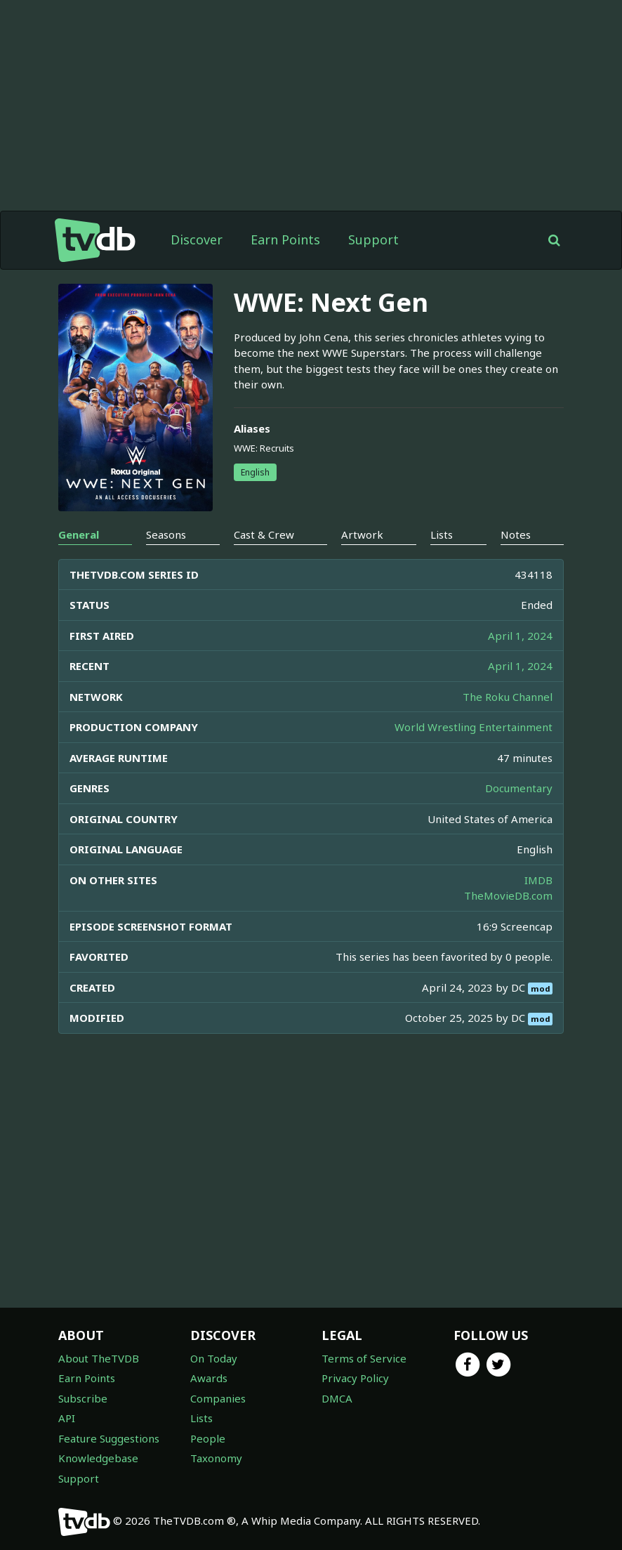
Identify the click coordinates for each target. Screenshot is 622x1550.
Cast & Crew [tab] (264, 534)
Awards (208, 1378)
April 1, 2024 (520, 636)
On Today (213, 1358)
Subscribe (82, 1398)
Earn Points (285, 239)
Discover (197, 239)
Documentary (518, 788)
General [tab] (78, 534)
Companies (218, 1398)
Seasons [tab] (166, 534)
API (66, 1418)
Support (373, 239)
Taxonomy (216, 1458)
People (207, 1438)
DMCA (337, 1398)
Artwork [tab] (362, 534)
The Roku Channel (507, 697)
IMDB (538, 880)
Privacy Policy (355, 1378)
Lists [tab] (441, 534)
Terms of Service (364, 1358)
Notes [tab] (516, 534)
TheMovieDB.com (508, 895)
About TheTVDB (98, 1358)
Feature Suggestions (108, 1438)
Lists (201, 1418)
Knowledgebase (98, 1458)
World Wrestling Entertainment (473, 727)
